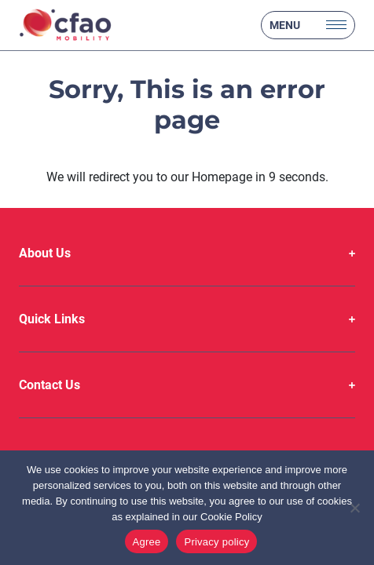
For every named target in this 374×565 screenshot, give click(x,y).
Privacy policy (216, 542)
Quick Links (52, 319)
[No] (354, 508)
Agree (147, 542)
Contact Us (49, 384)
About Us (45, 253)
